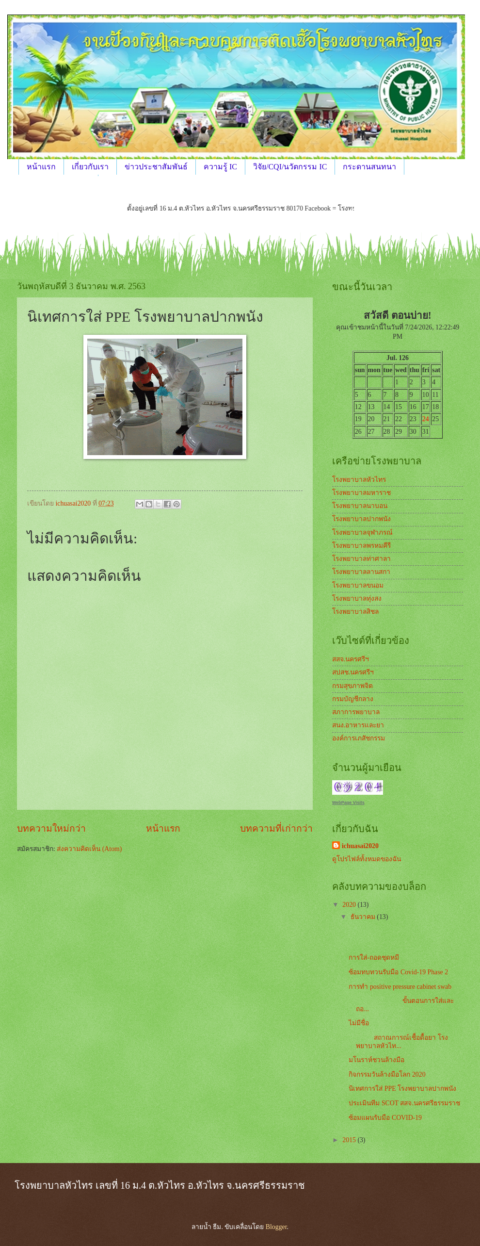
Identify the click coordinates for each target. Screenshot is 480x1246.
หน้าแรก (41, 167)
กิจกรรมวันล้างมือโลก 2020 (387, 1074)
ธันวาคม (364, 916)
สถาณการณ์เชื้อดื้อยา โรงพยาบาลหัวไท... (398, 1041)
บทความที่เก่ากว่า (276, 828)
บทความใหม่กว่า (51, 828)
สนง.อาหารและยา (358, 725)
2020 (349, 904)
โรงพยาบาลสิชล (355, 611)
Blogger (276, 1226)
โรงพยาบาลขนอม (358, 585)
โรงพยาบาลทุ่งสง (357, 598)
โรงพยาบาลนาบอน (359, 505)
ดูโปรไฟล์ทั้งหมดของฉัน (366, 859)
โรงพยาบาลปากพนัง (361, 519)
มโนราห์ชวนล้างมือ (377, 1060)
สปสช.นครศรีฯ (353, 672)
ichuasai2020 (360, 846)
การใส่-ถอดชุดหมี (374, 957)
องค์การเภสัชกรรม (358, 738)
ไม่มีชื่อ (359, 1023)
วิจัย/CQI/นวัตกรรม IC (290, 167)
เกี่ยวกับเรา (90, 167)
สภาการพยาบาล (356, 712)
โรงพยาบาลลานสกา (361, 571)
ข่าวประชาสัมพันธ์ (156, 167)
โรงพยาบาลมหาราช (361, 492)
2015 (349, 1140)
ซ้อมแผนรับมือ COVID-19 (385, 1117)
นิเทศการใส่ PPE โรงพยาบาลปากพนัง (402, 1088)
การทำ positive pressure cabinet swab (400, 986)
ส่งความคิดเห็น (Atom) (89, 849)
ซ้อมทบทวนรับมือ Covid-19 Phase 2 (398, 972)
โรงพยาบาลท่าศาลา (361, 558)
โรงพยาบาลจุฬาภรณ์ (362, 532)
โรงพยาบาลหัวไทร (359, 479)
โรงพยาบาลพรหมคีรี (361, 545)
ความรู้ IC (220, 167)
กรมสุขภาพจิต (352, 685)
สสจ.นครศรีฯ (350, 659)
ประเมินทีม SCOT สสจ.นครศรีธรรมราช (404, 1103)
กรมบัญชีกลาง (352, 699)
